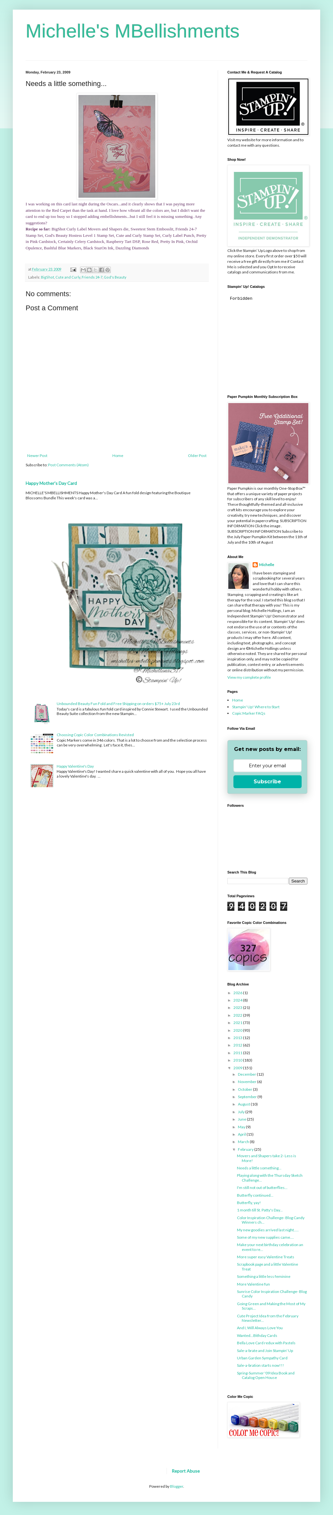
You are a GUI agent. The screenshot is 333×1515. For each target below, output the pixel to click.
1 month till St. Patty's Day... (260, 1210)
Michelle (266, 564)
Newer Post (37, 455)
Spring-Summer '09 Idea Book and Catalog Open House (266, 1375)
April (242, 1134)
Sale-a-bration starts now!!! (260, 1365)
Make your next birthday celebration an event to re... (270, 1247)
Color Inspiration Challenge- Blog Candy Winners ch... (271, 1220)
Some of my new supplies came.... (265, 1237)
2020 (238, 1030)
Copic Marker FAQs (248, 713)
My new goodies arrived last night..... (268, 1229)
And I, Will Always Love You (260, 1327)
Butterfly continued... (255, 1195)
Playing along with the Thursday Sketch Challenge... (270, 1177)
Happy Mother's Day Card (51, 483)
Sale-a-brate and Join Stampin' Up (265, 1350)
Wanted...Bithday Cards (257, 1335)
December (247, 1074)
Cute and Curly (67, 277)
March (244, 1141)
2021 (238, 1022)
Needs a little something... (259, 1168)
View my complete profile (249, 677)
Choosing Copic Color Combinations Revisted (95, 734)
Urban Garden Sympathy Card (262, 1358)
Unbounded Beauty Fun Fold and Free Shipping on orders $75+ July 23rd (118, 703)
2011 (238, 1052)
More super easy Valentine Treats (265, 1256)
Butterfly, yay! (249, 1202)
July (241, 1111)
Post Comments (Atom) (68, 464)
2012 (238, 1045)
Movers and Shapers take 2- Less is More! (266, 1158)
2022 (238, 1015)
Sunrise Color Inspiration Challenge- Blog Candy (272, 1293)
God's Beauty (115, 277)
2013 (238, 1037)
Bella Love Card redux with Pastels (266, 1342)
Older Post (197, 455)
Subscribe (267, 782)
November (247, 1081)
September (247, 1096)
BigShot (47, 277)
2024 (238, 1000)
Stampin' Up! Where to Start (256, 706)
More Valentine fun (253, 1284)
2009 (238, 1067)
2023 (238, 1007)
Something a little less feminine (263, 1276)
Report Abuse (186, 1471)
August (244, 1104)
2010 (238, 1060)
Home (117, 455)
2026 (238, 992)
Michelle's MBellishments (133, 31)
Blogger (176, 1486)
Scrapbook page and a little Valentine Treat (267, 1266)
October (245, 1089)
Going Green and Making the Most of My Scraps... (271, 1306)
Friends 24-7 (92, 277)
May (242, 1126)
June (242, 1119)
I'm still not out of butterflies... (262, 1187)
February (246, 1149)
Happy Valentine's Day (75, 766)
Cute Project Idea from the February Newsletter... (267, 1318)
